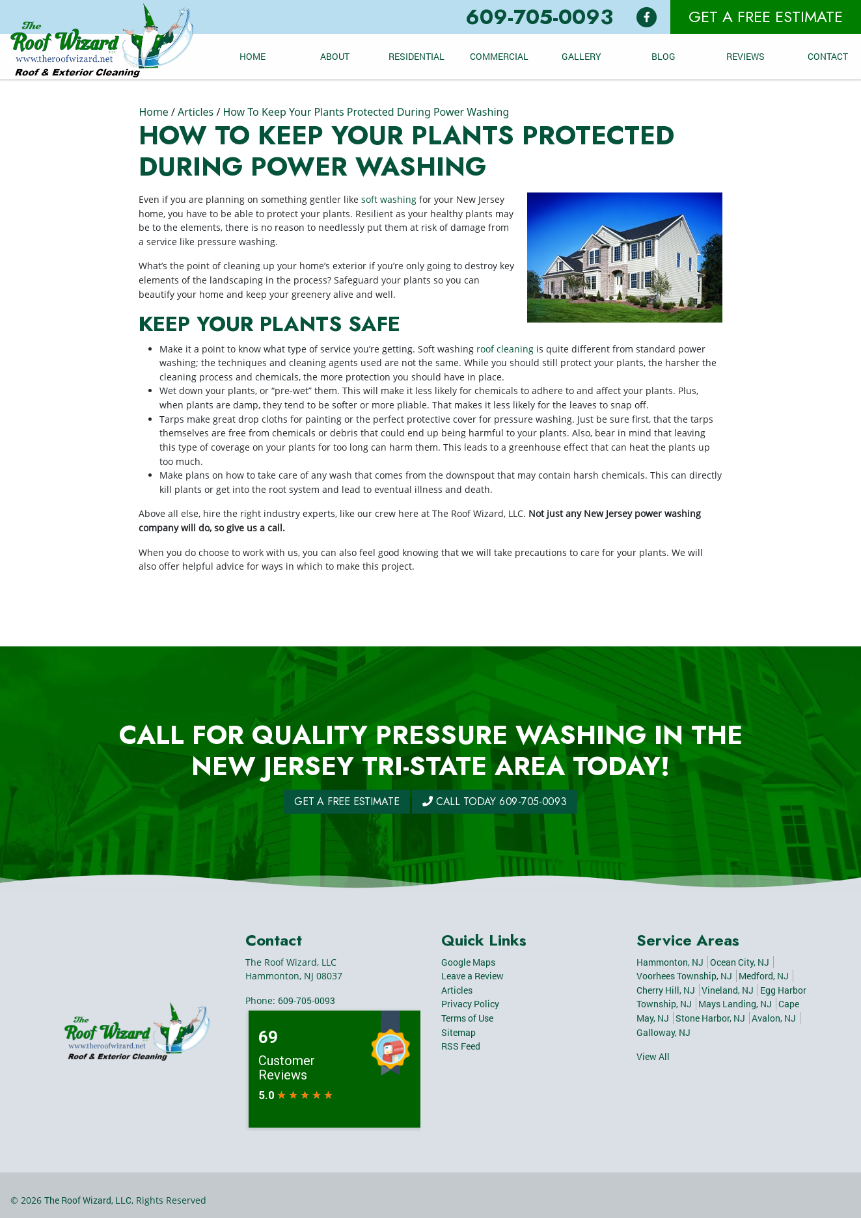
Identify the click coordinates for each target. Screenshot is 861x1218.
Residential (416, 56)
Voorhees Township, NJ (684, 976)
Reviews (745, 56)
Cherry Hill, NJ (665, 990)
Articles (195, 112)
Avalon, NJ (774, 1018)
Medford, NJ (764, 976)
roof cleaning (505, 349)
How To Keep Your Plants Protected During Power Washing (366, 112)
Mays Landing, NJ (735, 1004)
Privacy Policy (470, 1004)
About (334, 56)
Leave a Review (472, 976)
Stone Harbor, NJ (710, 1018)
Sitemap (458, 1032)
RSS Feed (460, 1046)
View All (653, 1056)
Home (252, 56)
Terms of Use (467, 1018)
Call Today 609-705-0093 (471, 801)
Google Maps (468, 962)
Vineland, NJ (728, 990)
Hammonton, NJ (670, 962)
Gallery (581, 56)
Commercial (499, 56)
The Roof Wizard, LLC (87, 1200)
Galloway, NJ (663, 1032)
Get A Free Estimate (766, 16)
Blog (663, 56)
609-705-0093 (539, 17)
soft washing (389, 199)
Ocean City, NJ (739, 962)
